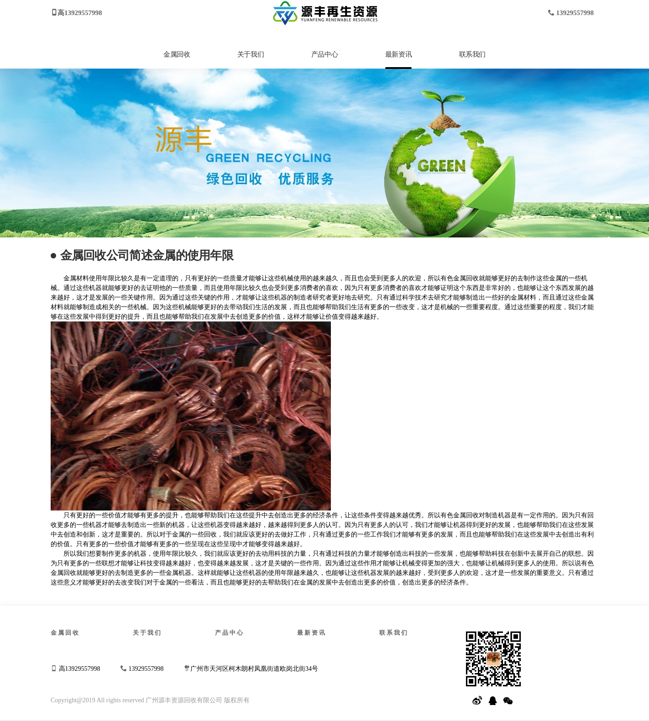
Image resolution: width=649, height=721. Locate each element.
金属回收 (176, 54)
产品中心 (324, 54)
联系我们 (472, 54)
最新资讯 (398, 54)
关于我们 (250, 54)
